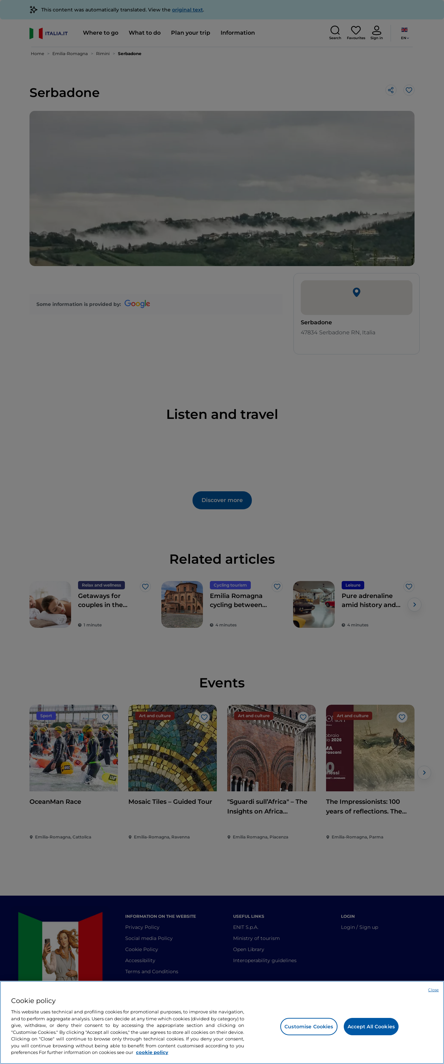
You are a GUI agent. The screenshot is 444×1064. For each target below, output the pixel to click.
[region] (222, 1022)
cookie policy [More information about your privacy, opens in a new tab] (152, 1052)
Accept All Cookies (371, 1026)
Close (433, 989)
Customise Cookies (308, 1026)
